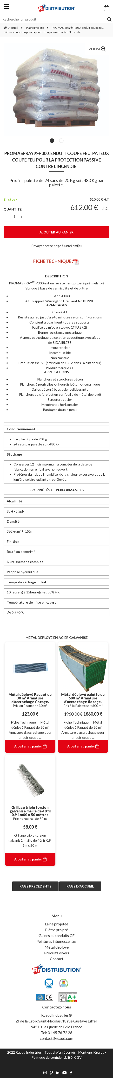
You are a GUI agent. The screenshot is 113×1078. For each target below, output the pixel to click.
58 (30, 827)
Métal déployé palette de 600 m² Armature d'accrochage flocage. (83, 698)
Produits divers (56, 953)
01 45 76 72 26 (60, 1032)
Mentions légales (91, 1052)
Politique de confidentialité (52, 1057)
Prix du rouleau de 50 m (30, 819)
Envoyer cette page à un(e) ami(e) (57, 246)
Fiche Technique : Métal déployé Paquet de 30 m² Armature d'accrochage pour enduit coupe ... (30, 730)
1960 (73, 714)
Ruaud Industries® (56, 1015)
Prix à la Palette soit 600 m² (83, 706)
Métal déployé (57, 947)
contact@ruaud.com (56, 1038)
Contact (56, 958)
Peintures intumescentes (56, 941)
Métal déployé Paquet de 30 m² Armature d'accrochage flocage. (30, 698)
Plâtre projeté (56, 929)
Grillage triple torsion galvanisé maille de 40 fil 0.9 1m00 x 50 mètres (30, 811)
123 (30, 714)
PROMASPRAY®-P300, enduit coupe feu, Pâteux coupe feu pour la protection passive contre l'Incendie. (56, 160)
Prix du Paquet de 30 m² (30, 706)
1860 (92, 714)
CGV (78, 1057)
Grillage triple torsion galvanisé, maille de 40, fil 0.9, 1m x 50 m (30, 840)
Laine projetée (56, 924)
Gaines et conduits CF (56, 935)
